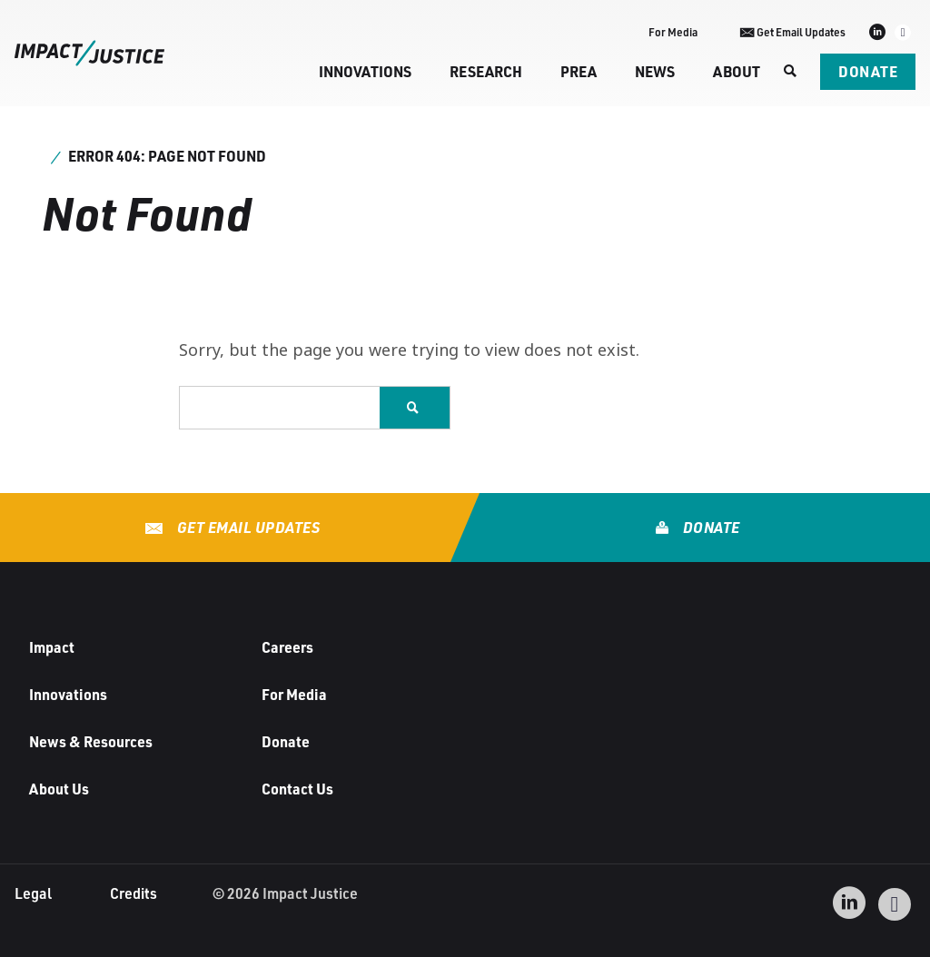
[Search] (790, 72)
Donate (867, 71)
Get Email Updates (246, 527)
